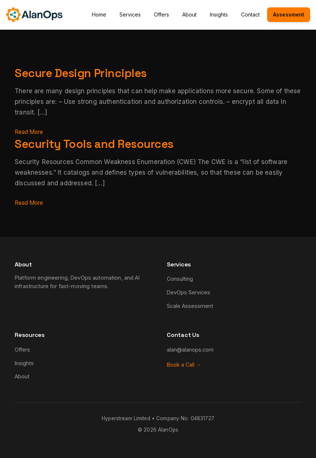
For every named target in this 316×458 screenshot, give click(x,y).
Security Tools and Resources (103, 143)
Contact (250, 14)
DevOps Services (188, 292)
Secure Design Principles (88, 73)
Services (130, 14)
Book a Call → (184, 364)
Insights (219, 14)
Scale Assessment (190, 306)
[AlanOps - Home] (34, 14)
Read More (31, 131)
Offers (161, 14)
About (189, 14)
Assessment (288, 14)
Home (99, 14)
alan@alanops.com (190, 349)
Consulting (180, 279)
